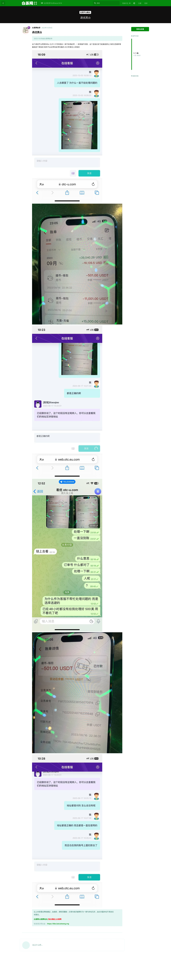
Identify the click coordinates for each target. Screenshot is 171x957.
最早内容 (135, 36)
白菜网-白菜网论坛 (41, 919)
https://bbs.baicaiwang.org (58, 924)
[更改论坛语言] (126, 3)
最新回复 (135, 76)
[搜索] (106, 3)
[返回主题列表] (3, 3)
